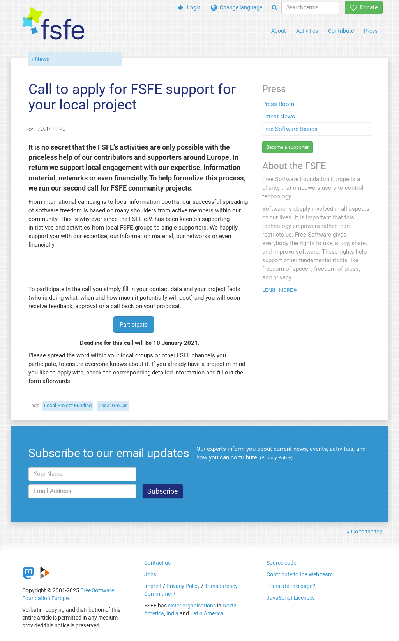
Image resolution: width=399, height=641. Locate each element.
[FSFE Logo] (53, 24)
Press (371, 31)
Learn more (277, 289)
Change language (236, 7)
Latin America (207, 613)
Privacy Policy (183, 586)
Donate (364, 7)
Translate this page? (291, 586)
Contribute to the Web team (300, 574)
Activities (307, 31)
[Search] (274, 7)
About (278, 31)
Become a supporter (288, 147)
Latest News (278, 116)
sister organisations (192, 605)
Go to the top (367, 531)
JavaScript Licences (291, 598)
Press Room (278, 104)
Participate (134, 324)
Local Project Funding (68, 405)
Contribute (341, 31)
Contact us (157, 563)
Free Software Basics (290, 128)
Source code (281, 563)
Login (189, 7)
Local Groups (113, 405)
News (42, 59)
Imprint (153, 586)
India (172, 613)
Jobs (150, 574)
